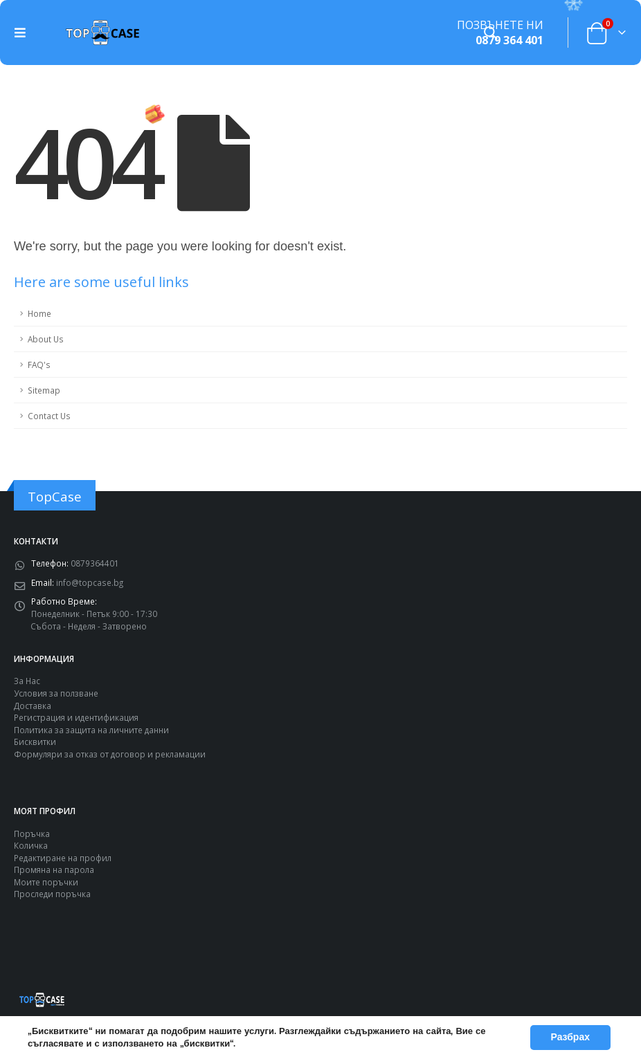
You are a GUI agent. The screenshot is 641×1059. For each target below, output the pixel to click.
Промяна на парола (54, 869)
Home (39, 313)
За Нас (27, 680)
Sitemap (44, 390)
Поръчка (32, 833)
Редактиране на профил (62, 857)
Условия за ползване (56, 693)
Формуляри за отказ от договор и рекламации (110, 753)
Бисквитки (35, 741)
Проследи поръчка (52, 893)
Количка (31, 845)
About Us (46, 338)
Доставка (32, 705)
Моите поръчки (46, 881)
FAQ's (39, 364)
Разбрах (570, 1037)
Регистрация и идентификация (76, 717)
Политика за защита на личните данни (91, 729)
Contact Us (49, 415)
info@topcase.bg (89, 582)
